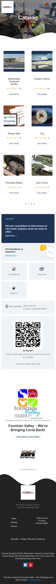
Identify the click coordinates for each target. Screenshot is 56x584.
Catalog (14, 522)
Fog (42, 133)
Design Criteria (42, 79)
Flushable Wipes (13, 183)
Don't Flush (42, 183)
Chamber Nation (33, 580)
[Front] (8, 7)
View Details (14, 94)
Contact (14, 526)
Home (14, 518)
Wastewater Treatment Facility (14, 81)
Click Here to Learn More (28, 437)
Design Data (14, 133)
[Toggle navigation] (52, 7)
